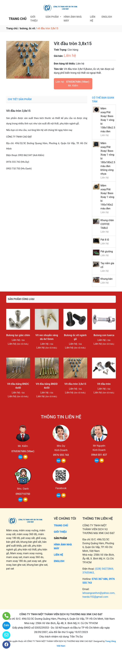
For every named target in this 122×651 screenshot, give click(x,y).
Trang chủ (11, 28)
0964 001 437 (99, 454)
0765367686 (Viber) (77, 81)
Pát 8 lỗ (104, 239)
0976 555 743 (61, 454)
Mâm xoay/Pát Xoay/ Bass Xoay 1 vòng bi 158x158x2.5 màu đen (107, 120)
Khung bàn (106, 278)
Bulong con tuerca (104, 335)
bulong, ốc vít (27, 28)
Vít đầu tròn (104, 383)
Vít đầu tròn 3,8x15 (75, 383)
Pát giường (106, 251)
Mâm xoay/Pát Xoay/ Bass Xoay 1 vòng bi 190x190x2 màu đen (107, 197)
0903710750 (23, 493)
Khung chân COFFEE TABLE (107, 224)
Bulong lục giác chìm (18, 335)
